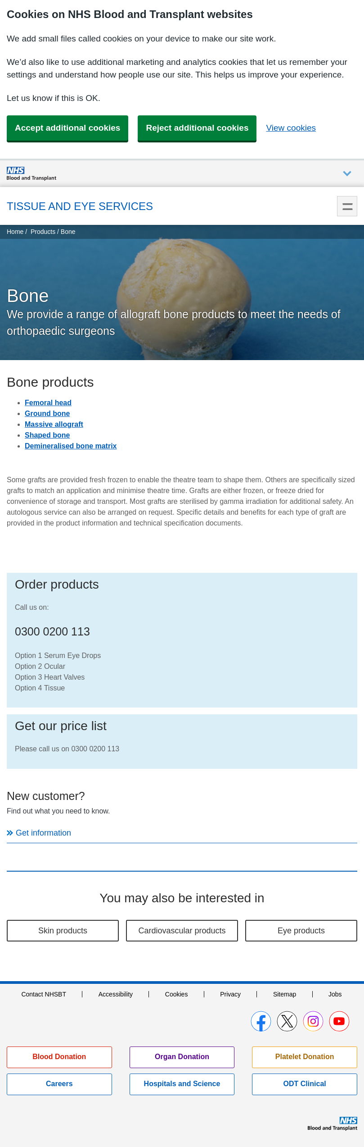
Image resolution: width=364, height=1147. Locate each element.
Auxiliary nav (347, 174)
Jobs (335, 994)
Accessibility (116, 994)
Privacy (230, 994)
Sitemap (284, 994)
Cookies (176, 994)
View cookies (291, 128)
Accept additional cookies (67, 128)
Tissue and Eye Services (80, 206)
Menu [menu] (347, 206)
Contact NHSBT (43, 994)
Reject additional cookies (197, 128)
